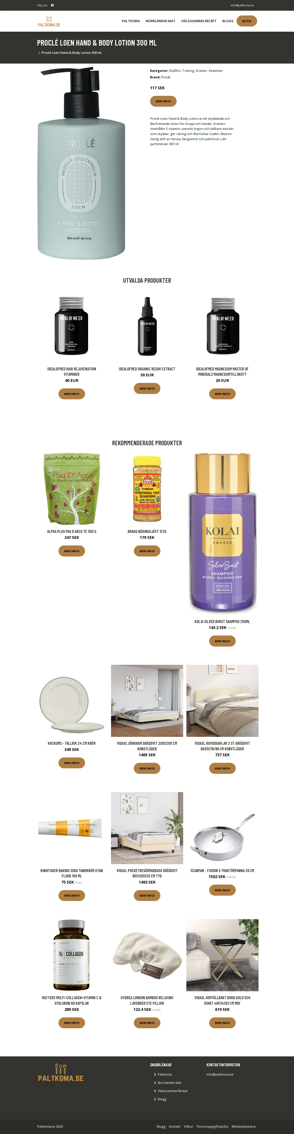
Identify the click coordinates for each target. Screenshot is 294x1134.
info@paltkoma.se (242, 5)
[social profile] (52, 5)
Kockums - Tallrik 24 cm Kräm (72, 743)
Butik (246, 21)
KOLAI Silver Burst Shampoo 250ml (222, 621)
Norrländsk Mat (160, 21)
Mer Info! (163, 101)
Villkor (188, 1126)
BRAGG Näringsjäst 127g (147, 531)
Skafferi (175, 70)
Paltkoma (131, 21)
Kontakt (175, 1126)
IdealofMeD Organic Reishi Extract (147, 368)
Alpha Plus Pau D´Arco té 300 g (71, 531)
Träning (188, 70)
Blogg (228, 21)
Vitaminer (216, 70)
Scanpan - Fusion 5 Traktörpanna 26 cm (222, 870)
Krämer (201, 70)
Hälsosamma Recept (198, 21)
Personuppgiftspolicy (212, 1126)
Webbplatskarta (244, 1126)
